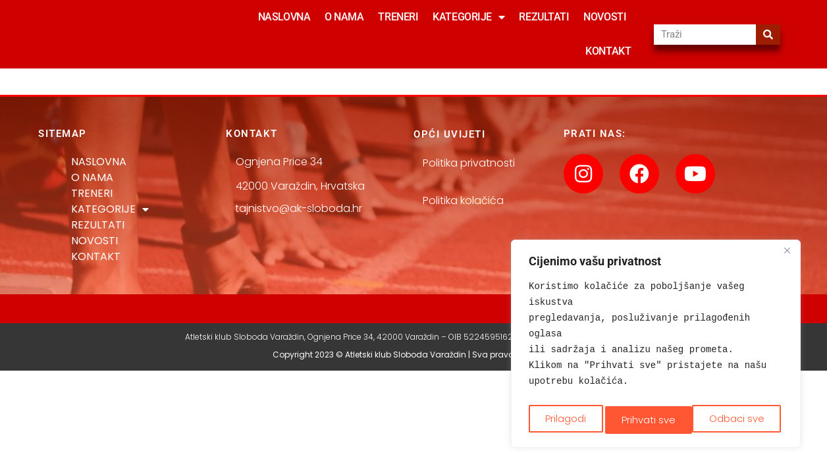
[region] (656, 346)
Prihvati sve (740, 419)
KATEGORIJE (468, 17)
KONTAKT (608, 51)
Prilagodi (565, 419)
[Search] (768, 34)
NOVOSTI (604, 17)
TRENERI (398, 17)
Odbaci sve (649, 419)
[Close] (787, 256)
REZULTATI (544, 17)
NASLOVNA (284, 17)
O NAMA (344, 17)
